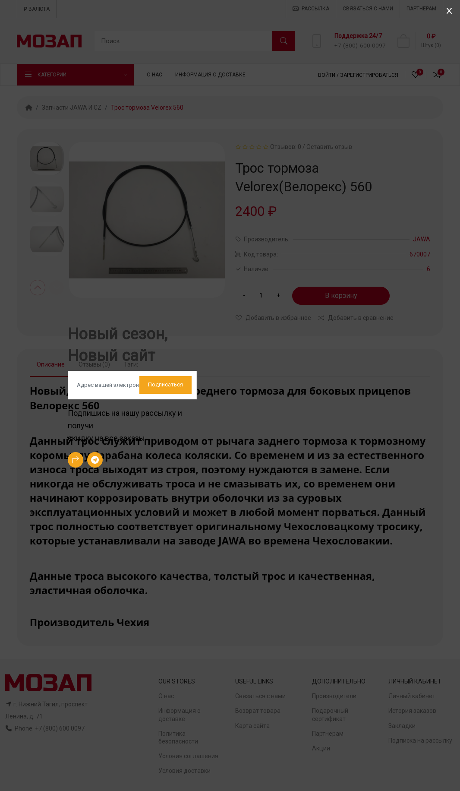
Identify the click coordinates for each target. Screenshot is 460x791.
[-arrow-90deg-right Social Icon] (75, 460)
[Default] (132, 385)
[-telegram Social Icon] (95, 460)
